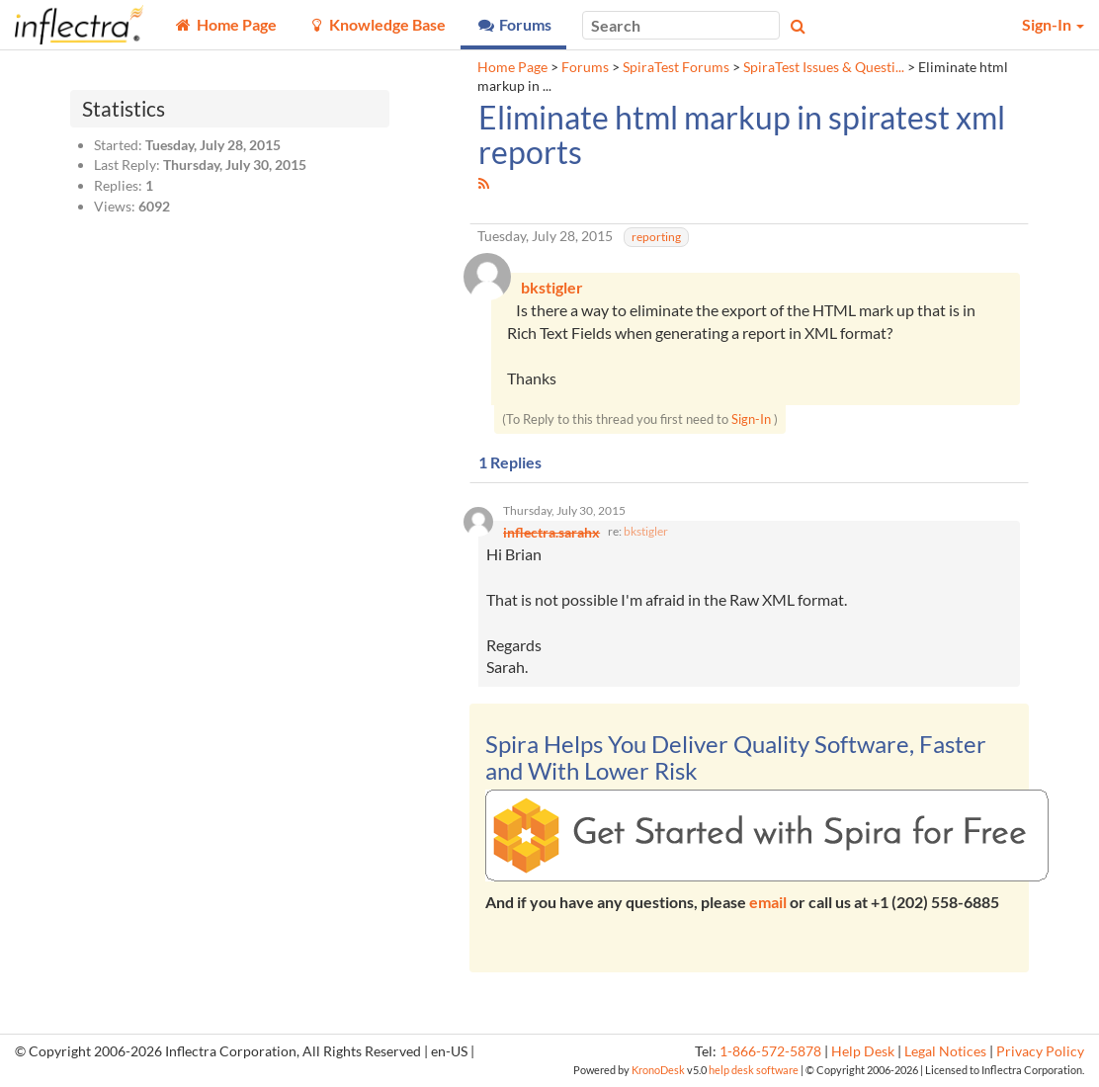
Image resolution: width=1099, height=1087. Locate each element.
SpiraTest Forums (676, 67)
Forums (585, 67)
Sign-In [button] (1053, 24)
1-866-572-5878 (770, 1054)
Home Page (512, 67)
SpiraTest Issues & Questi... (823, 67)
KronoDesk (658, 1071)
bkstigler (646, 534)
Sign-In (751, 421)
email (768, 904)
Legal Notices (945, 1054)
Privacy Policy (1040, 1054)
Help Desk (862, 1054)
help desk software (754, 1071)
